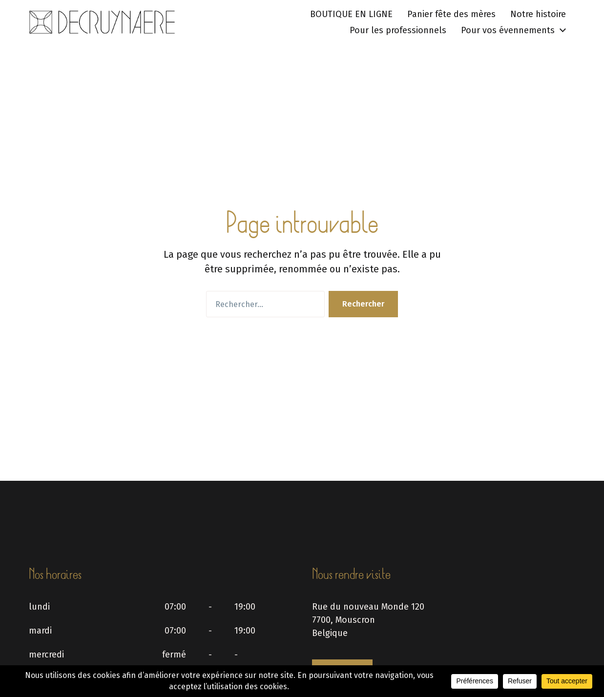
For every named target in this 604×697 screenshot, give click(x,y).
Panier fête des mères (451, 14)
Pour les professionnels (398, 30)
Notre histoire (538, 14)
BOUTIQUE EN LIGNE (351, 14)
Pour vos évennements (508, 30)
